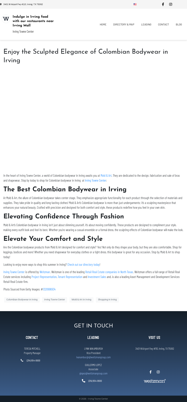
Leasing (146, 24)
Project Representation (44, 277)
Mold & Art (106, 175)
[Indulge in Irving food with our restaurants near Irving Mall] (6, 19)
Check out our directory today (83, 264)
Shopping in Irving (107, 299)
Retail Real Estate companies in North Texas (109, 272)
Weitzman (45, 272)
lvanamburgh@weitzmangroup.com (93, 357)
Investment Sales (97, 277)
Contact (163, 24)
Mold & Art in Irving (81, 299)
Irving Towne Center (95, 180)
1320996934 (49, 289)
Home (103, 24)
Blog (179, 24)
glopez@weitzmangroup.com (93, 373)
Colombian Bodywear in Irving (22, 299)
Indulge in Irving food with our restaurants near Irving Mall (33, 21)
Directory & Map (123, 24)
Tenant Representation (70, 277)
